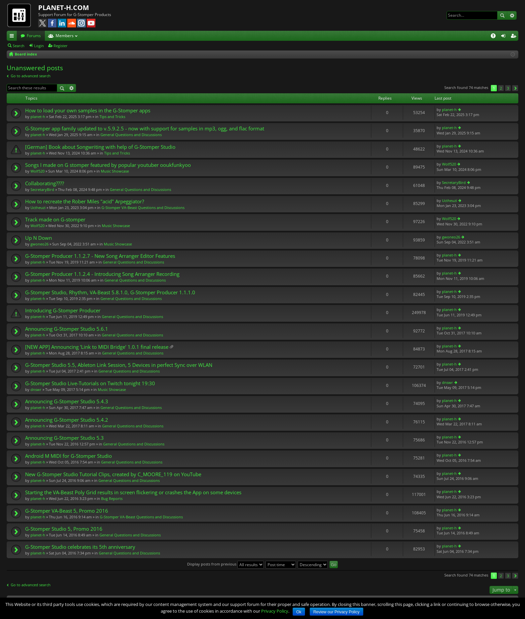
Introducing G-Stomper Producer (62, 310)
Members (65, 35)
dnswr (36, 389)
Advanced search (511, 15)
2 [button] (501, 88)
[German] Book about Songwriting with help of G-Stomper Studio (100, 147)
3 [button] (508, 88)
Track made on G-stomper (55, 219)
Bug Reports (112, 498)
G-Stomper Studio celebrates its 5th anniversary (80, 547)
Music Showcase (115, 171)
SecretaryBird (42, 189)
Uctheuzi (38, 207)
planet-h (37, 116)
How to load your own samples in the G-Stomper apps (87, 110)
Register (61, 45)
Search (502, 15)
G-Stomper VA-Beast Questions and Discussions (142, 207)
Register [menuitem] (514, 37)
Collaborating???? (44, 183)
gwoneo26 (39, 243)
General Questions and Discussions (131, 134)
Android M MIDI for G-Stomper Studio (68, 456)
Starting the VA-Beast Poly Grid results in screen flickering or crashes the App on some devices (133, 492)
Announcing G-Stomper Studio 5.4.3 (66, 401)
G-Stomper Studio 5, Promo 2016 (63, 529)
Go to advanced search (31, 75)
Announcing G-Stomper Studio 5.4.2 (66, 420)
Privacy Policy (274, 611)
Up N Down (38, 238)
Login (39, 45)
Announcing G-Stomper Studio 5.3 (64, 438)
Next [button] (515, 88)
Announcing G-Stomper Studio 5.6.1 (66, 329)
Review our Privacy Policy (336, 612)
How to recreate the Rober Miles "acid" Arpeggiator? (84, 201)
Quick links (13, 37)
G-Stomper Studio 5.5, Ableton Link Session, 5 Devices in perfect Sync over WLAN (118, 365)
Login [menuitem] (504, 37)
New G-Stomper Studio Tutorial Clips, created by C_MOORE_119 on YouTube (113, 474)
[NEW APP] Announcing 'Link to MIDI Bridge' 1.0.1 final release (96, 347)
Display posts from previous (225, 563)
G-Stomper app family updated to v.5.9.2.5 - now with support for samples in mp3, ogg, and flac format (144, 128)
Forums (34, 35)
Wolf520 (37, 171)
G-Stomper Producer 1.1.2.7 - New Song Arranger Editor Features (100, 256)
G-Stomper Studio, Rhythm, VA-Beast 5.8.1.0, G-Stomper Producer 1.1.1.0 (110, 292)
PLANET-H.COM (63, 7)
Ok (298, 612)
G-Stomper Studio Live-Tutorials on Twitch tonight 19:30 (90, 383)
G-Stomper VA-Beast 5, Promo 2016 (66, 511)
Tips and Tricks (112, 116)
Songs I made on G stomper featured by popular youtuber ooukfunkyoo (108, 165)
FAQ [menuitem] (495, 37)
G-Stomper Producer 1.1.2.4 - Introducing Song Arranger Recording (102, 274)
